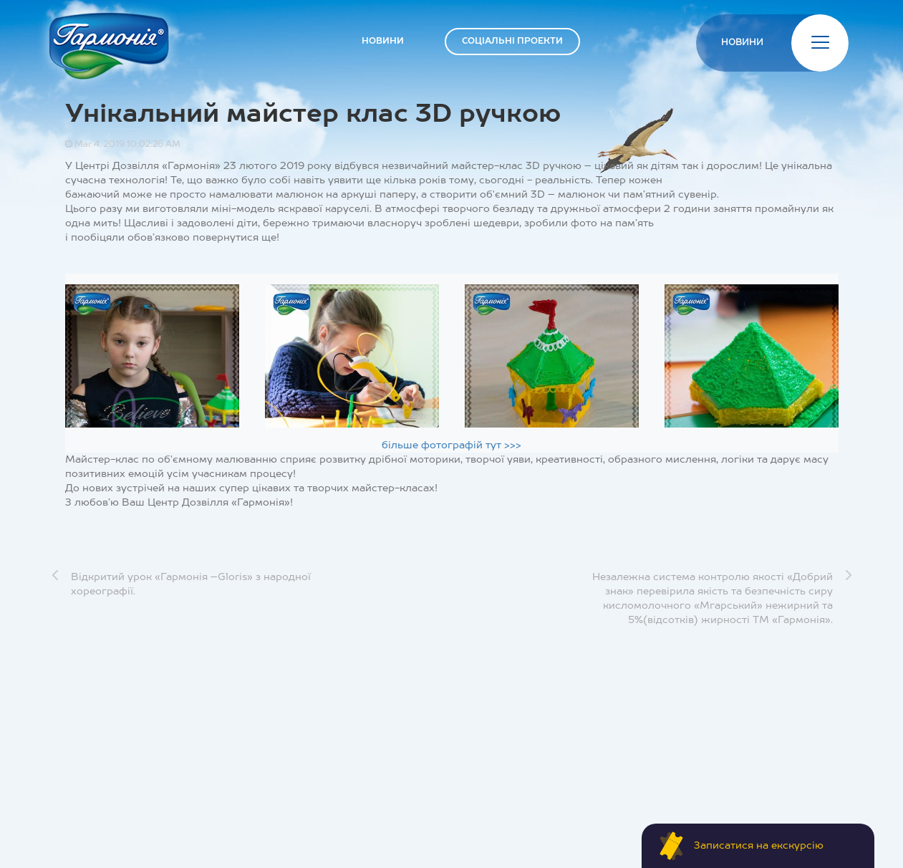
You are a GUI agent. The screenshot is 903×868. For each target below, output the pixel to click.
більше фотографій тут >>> (451, 445)
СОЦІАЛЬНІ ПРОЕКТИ (512, 41)
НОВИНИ (383, 41)
